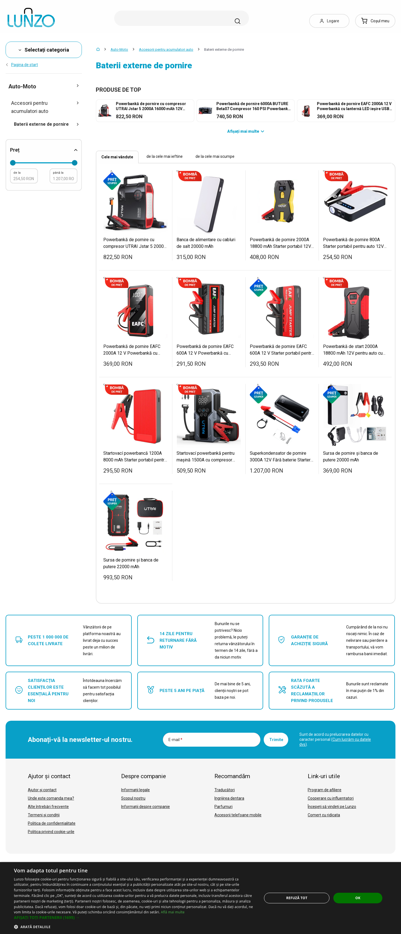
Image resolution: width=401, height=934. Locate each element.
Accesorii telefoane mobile (237, 815)
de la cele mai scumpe (214, 156)
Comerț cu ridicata (324, 815)
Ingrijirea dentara (229, 798)
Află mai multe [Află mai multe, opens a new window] (173, 912)
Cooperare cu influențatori (331, 798)
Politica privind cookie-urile (51, 831)
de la (17, 173)
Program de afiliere (324, 790)
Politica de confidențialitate (51, 823)
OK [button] (357, 898)
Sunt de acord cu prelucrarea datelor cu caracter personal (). (335, 739)
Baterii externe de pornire (46, 124)
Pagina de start (22, 64)
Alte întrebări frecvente (48, 806)
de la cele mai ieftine (164, 156)
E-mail (175, 740)
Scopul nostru (133, 798)
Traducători (224, 790)
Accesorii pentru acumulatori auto (166, 49)
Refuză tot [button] (296, 898)
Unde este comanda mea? (51, 798)
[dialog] (200, 898)
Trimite (276, 739)
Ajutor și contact (42, 790)
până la (58, 173)
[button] (134, 917)
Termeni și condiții (44, 815)
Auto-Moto (119, 49)
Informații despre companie (145, 806)
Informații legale (135, 790)
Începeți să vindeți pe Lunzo (332, 806)
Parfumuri (223, 806)
